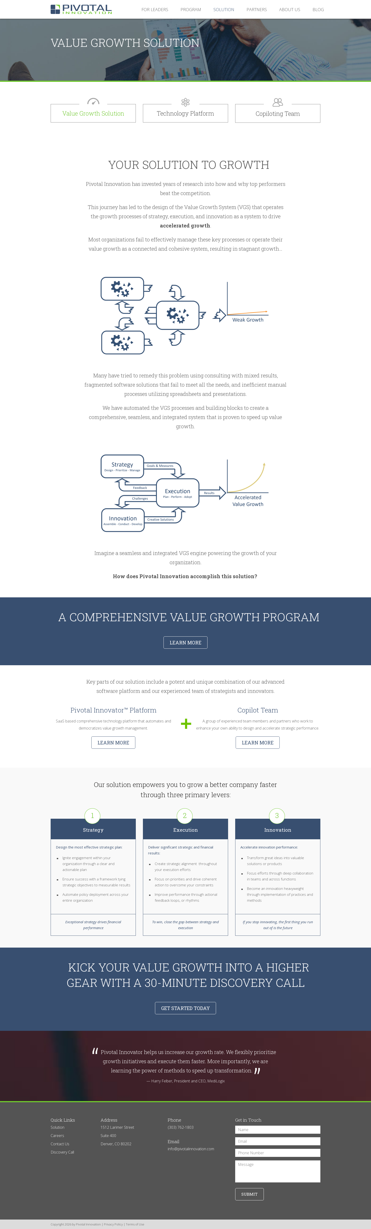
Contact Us (60, 1143)
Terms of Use (135, 1224)
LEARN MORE (185, 642)
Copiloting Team (278, 114)
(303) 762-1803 (181, 1127)
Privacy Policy (113, 1224)
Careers (57, 1135)
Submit (249, 1194)
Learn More (113, 742)
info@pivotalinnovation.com (191, 1148)
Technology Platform (185, 113)
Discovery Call (62, 1152)
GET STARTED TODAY (185, 1008)
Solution (57, 1127)
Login (3, 1226)
